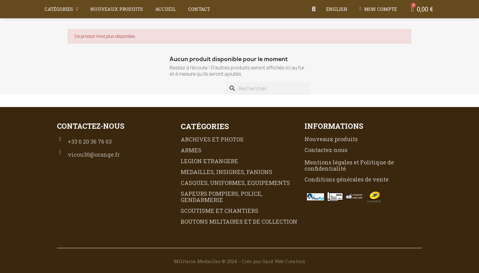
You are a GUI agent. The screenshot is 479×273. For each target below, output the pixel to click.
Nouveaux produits (116, 9)
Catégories (61, 9)
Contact (199, 9)
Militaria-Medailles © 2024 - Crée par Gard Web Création (239, 261)
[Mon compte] (378, 9)
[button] (314, 9)
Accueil (165, 9)
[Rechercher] (267, 88)
